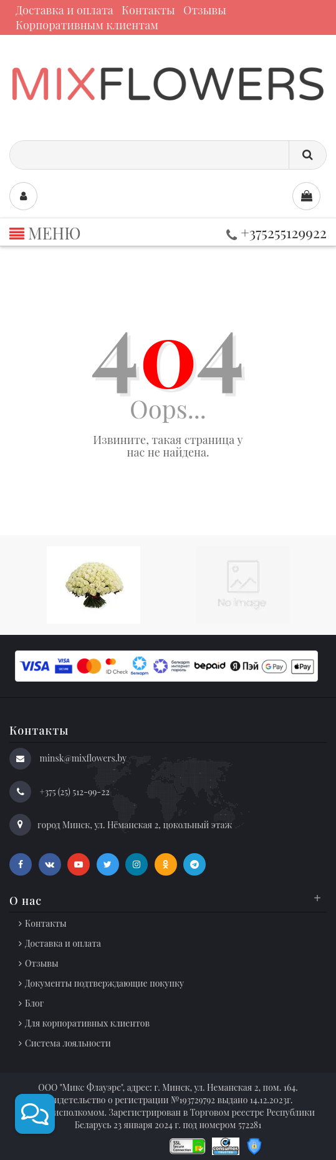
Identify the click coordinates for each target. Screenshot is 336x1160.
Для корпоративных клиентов (87, 1023)
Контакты (148, 9)
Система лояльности (68, 1043)
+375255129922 (276, 232)
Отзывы (204, 9)
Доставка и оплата (64, 9)
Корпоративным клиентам (87, 24)
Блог (34, 1003)
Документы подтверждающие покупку (104, 983)
